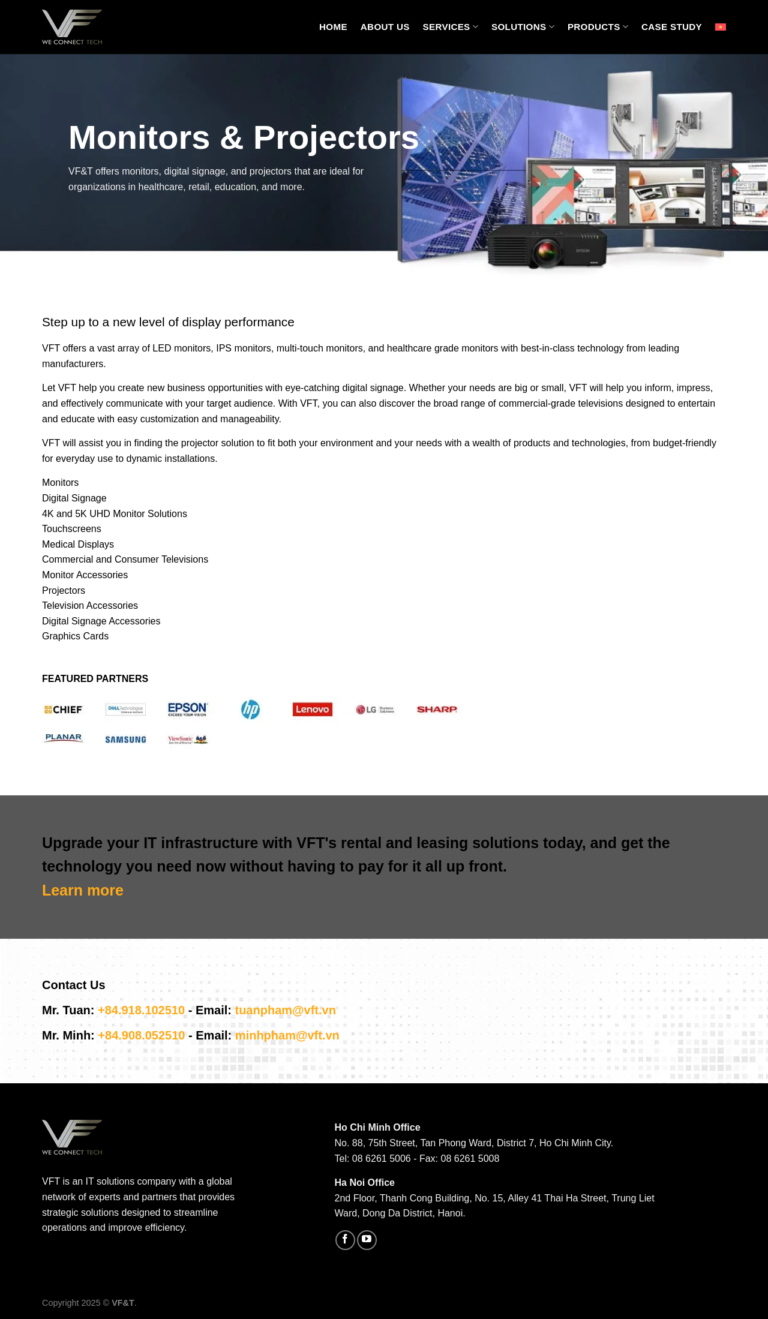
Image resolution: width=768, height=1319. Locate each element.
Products (598, 26)
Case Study (671, 27)
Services (450, 26)
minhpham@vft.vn (287, 1035)
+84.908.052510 (141, 1035)
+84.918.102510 (141, 1010)
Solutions (522, 26)
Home (333, 27)
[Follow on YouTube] (367, 1240)
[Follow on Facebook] (345, 1240)
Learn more (83, 890)
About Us (385, 27)
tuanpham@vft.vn (285, 1010)
